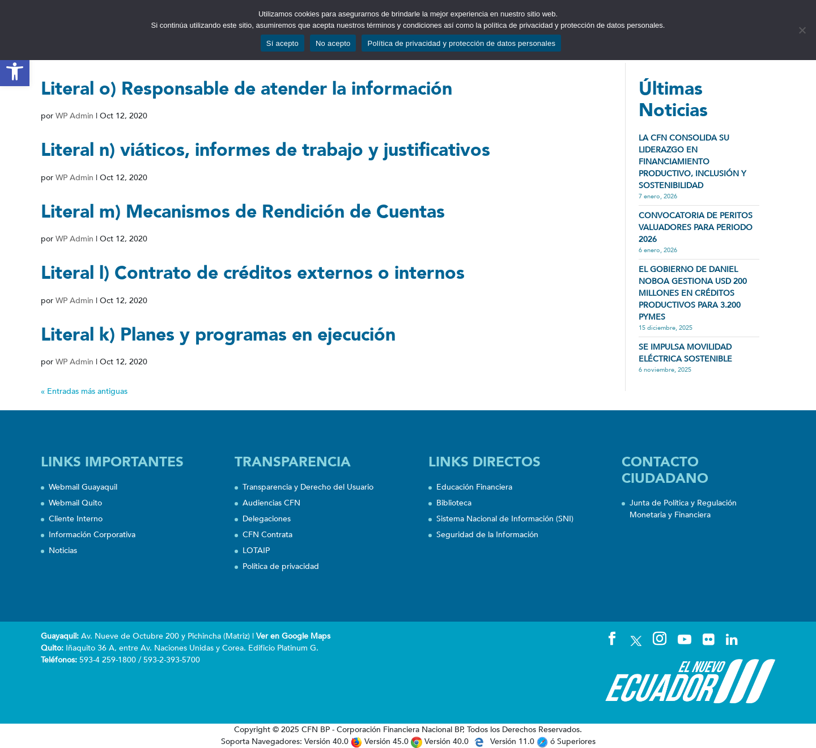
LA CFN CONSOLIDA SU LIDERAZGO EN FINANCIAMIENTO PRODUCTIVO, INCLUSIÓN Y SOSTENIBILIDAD (692, 162)
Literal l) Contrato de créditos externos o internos (253, 273)
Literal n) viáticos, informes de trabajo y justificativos (265, 150)
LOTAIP (256, 550)
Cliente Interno (76, 518)
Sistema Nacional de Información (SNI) (504, 518)
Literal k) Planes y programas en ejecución (218, 334)
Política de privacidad (281, 566)
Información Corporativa (92, 534)
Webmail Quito (75, 503)
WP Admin (75, 115)
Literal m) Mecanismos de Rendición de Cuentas (243, 211)
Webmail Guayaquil (83, 487)
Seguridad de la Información (487, 534)
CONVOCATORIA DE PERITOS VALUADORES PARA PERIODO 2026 (696, 227)
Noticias (63, 550)
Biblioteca (453, 503)
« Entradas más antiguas (84, 391)
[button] (14, 71)
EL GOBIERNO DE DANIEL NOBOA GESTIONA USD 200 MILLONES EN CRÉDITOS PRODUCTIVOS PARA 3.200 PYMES (693, 293)
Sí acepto (282, 43)
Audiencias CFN (271, 503)
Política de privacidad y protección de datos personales (461, 43)
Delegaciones (267, 518)
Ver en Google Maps (293, 636)
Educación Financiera (474, 487)
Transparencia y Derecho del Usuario (308, 487)
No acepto (333, 43)
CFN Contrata (267, 534)
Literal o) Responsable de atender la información (246, 88)
